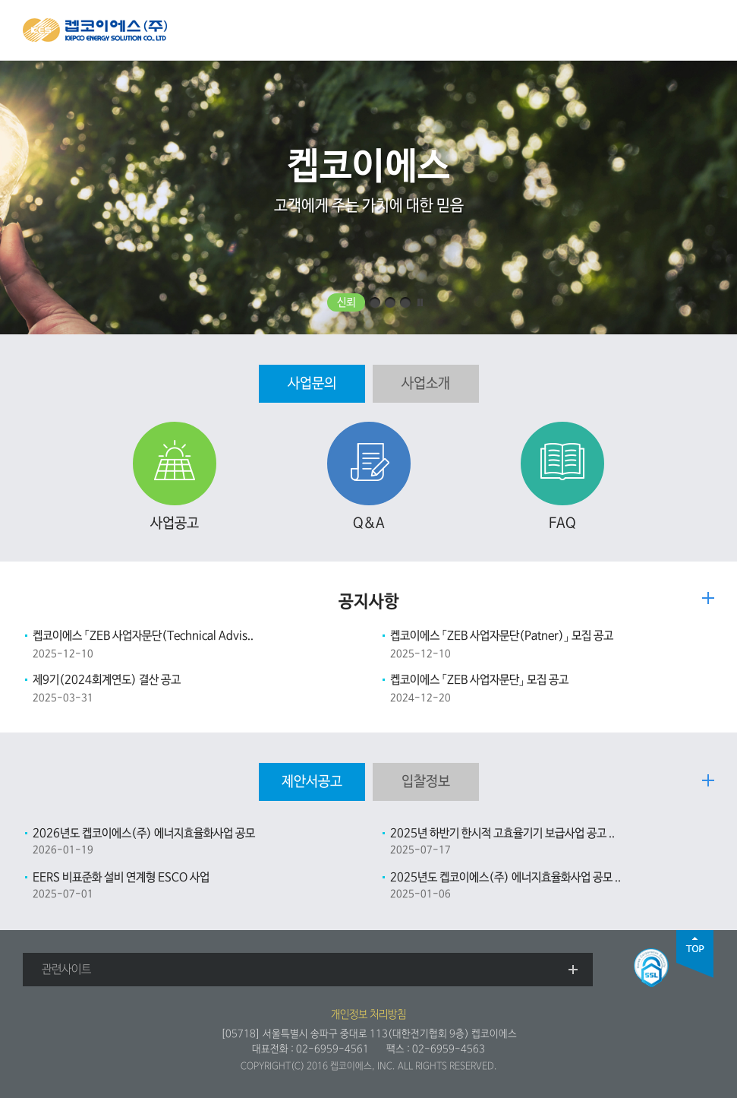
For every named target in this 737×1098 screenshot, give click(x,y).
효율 (375, 302)
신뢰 (346, 302)
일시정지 (420, 302)
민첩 (390, 302)
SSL (651, 968)
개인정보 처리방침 (368, 1014)
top (695, 954)
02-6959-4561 (332, 1049)
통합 (405, 302)
